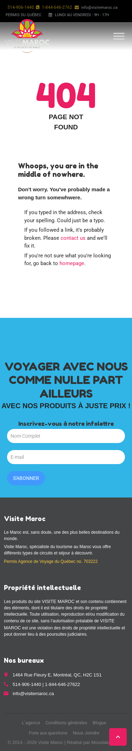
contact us (73, 238)
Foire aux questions (48, 733)
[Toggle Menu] (119, 36)
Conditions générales (66, 722)
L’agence (31, 722)
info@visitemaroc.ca (99, 7)
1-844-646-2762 (57, 7)
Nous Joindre (86, 733)
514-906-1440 (20, 7)
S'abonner (26, 478)
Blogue (99, 722)
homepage (71, 263)
